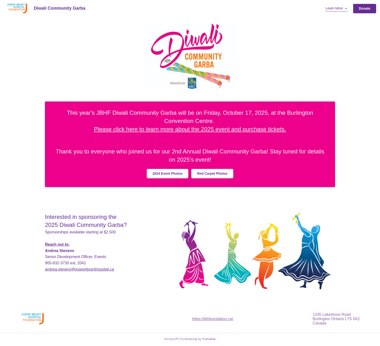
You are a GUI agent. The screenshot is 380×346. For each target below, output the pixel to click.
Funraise (209, 339)
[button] (336, 8)
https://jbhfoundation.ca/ (212, 319)
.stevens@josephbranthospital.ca (79, 269)
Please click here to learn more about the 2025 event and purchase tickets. (190, 129)
